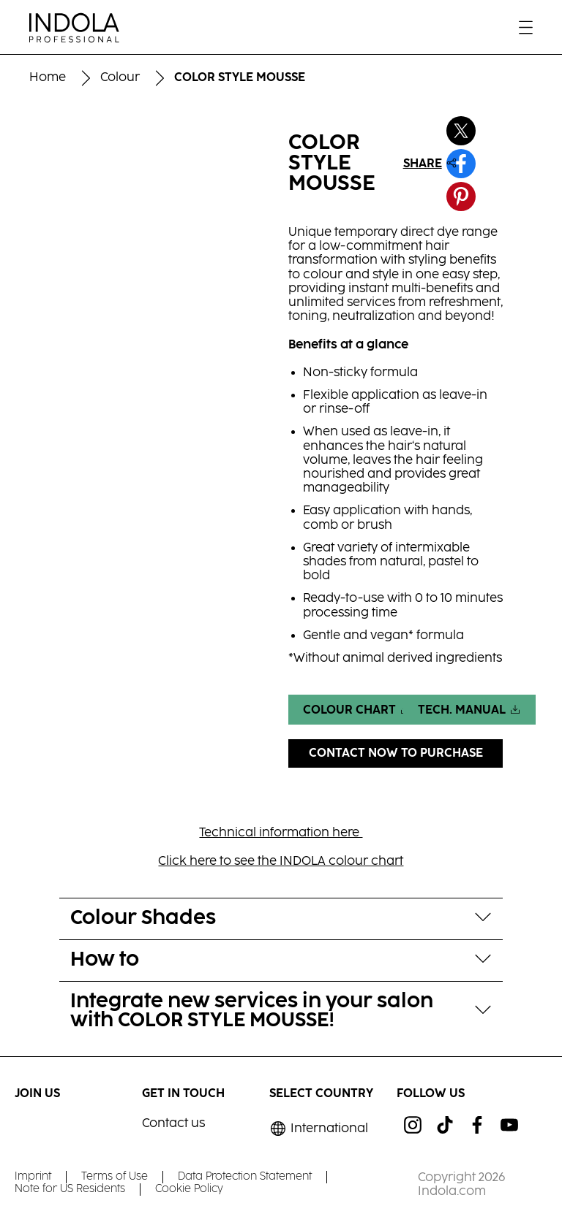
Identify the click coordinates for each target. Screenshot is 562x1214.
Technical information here (280, 833)
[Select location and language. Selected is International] (318, 1129)
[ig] (413, 1125)
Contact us (173, 1124)
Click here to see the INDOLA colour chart (280, 861)
